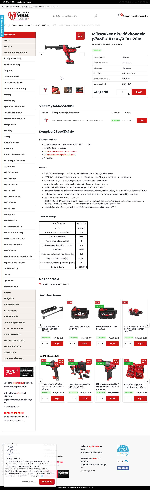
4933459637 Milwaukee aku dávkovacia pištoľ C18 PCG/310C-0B (78, 120)
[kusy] (122, 92)
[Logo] (18, 16)
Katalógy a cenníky (29, 6)
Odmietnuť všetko (28, 482)
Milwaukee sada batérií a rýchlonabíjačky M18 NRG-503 (135, 328)
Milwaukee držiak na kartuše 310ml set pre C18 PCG (50, 328)
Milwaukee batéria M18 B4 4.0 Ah (79, 327)
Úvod (5, 25)
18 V (54, 25)
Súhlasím (47, 481)
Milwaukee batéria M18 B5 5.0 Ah (106, 327)
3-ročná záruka (12, 6)
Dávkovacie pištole (41, 25)
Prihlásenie (126, 2)
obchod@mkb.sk (11, 406)
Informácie (44, 6)
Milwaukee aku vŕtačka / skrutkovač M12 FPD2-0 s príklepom (107, 387)
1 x (60, 151)
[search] (96, 16)
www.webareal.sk (85, 488)
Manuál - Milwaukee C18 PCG (53, 284)
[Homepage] (2, 6)
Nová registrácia (141, 2)
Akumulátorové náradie (20, 25)
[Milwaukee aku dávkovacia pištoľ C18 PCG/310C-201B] (62, 54)
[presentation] (41, 54)
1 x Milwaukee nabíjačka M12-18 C (59, 154)
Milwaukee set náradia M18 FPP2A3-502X (79, 385)
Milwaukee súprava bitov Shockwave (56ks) (135, 385)
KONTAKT (55, 6)
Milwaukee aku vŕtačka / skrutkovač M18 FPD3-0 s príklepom (52, 387)
